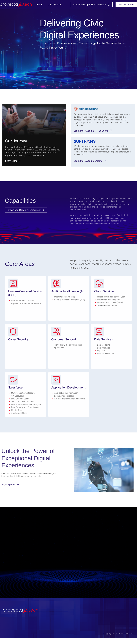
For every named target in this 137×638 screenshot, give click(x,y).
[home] (17, 4)
